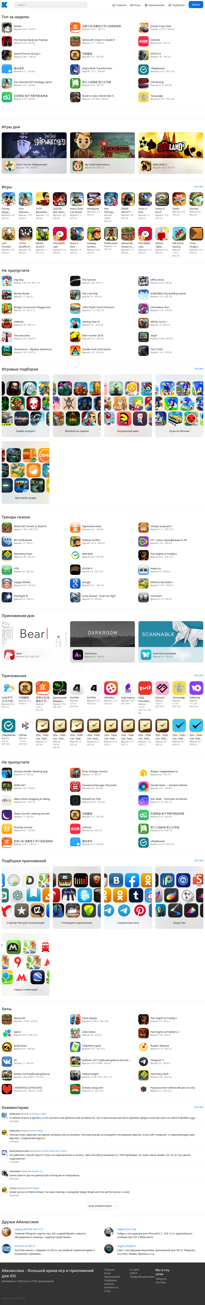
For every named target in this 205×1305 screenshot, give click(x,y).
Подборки (110, 1280)
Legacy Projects (126, 1245)
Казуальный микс (128, 431)
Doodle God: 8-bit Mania (96, 349)
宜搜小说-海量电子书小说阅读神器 (101, 26)
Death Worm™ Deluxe (125, 210)
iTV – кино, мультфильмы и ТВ (168, 540)
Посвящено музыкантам (77, 922)
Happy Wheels (22, 582)
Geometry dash (159, 1074)
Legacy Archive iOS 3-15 (28, 1229)
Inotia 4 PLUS (159, 210)
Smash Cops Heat (160, 26)
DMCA (133, 1273)
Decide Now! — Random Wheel (168, 785)
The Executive (22, 335)
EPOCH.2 (155, 53)
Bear (19, 653)
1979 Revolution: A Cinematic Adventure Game (42, 210)
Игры (107, 1273)
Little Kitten (88, 1031)
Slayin (153, 335)
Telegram (161, 1278)
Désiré (17, 26)
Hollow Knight (90, 1074)
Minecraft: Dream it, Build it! (98, 39)
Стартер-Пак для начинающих (25, 922)
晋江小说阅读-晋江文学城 (96, 82)
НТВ (16, 568)
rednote (155, 39)
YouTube (161, 1282)
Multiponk (93, 208)
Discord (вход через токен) (53, 1151)
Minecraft (19, 1018)
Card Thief (156, 349)
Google (86, 582)
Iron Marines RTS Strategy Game (33, 82)
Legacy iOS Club (126, 1229)
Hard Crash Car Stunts (76, 210)
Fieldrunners (111, 243)
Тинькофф (156, 95)
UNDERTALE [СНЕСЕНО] (28, 1087)
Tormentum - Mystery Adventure (33, 349)
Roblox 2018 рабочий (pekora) (32, 1074)
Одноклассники (91, 526)
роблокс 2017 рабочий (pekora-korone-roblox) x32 (105, 1060)
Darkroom (91, 653)
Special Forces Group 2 (27, 53)
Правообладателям (142, 1276)
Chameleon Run (159, 307)
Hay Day (18, 279)
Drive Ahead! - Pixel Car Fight (99, 596)
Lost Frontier (6, 244)
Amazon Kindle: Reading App (31, 771)
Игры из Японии (179, 431)
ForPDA (74, 697)
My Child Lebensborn (97, 164)
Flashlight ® (21, 596)
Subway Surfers (91, 244)
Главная (109, 1269)
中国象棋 (87, 53)
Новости (155, 568)
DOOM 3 (87, 568)
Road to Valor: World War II (98, 95)
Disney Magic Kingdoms (8, 210)
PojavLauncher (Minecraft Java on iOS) (172, 1087)
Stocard (159, 697)
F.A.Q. (107, 1291)
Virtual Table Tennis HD (161, 244)
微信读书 (19, 68)
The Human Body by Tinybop (31, 39)
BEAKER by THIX (91, 799)
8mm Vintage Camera (95, 771)
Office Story (157, 279)
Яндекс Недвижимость (164, 771)
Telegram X (156, 1060)
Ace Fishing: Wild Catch (110, 210)
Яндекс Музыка (159, 1045)
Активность (111, 1287)
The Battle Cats (59, 244)
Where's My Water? (161, 582)
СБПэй (23, 735)
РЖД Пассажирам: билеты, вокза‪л (145, 699)
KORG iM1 (20, 785)
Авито (17, 1031)
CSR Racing (156, 82)
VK (15, 1060)
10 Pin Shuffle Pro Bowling (25, 244)
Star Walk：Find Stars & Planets (168, 799)
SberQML (87, 553)
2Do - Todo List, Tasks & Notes (42, 736)
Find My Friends (23, 827)
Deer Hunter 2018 (92, 335)
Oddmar (19, 321)
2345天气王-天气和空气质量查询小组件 (8, 699)
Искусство (179, 922)
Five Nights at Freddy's (163, 553)
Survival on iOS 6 (24, 1245)
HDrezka (109, 697)
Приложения (112, 1276)
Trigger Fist (37, 1171)
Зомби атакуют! (25, 431)
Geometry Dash (23, 553)
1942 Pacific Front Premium (98, 307)
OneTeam (156, 596)
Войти (196, 4)
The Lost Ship (90, 293)
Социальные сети (128, 922)
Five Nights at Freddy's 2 (164, 1031)
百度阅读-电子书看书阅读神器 (31, 95)
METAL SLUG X (40, 244)
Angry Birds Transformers (97, 68)
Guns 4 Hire (142, 210)
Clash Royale (89, 1018)
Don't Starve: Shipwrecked (31, 164)
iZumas (193, 208)
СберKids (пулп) (91, 1045)
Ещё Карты (128, 697)
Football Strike (38, 1114)
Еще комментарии (100, 1205)
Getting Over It (91, 321)
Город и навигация (25, 989)
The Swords (89, 279)
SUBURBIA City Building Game (168, 293)
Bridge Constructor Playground (32, 307)
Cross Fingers (193, 244)
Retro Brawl (37, 1131)
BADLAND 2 (160, 164)
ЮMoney (194, 697)
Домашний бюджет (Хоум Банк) (59, 699)
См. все (198, 186)
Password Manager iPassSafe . (100, 785)
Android (109, 1284)
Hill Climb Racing (178, 244)
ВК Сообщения (23, 540)
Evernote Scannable (164, 653)
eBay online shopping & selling (32, 799)
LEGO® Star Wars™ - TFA (59, 210)
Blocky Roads (21, 293)
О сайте (134, 1269)
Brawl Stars (20, 1045)
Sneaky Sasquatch (161, 526)
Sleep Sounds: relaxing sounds (31, 813)
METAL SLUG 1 (158, 321)
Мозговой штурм (25, 497)
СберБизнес (157, 68)
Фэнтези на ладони (77, 431)
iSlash (175, 208)
